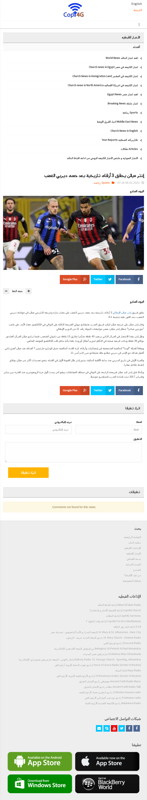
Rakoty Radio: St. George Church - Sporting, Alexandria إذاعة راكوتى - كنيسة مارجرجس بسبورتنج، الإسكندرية (80, 659)
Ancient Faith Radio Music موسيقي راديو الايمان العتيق (110, 681)
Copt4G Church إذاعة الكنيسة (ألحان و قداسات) (115, 610)
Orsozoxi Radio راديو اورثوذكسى (122, 643)
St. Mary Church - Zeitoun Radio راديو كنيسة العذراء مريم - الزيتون (103, 638)
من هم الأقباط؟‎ (132, 575)
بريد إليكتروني (63, 422)
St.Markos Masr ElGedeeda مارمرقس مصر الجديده (112, 654)
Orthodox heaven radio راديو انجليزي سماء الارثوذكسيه (110, 692)
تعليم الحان (135, 542)
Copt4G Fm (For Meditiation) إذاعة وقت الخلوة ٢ (113, 621)
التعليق (137, 439)
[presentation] (109, 473)
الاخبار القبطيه (133, 553)
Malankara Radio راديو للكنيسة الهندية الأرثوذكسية (113, 703)
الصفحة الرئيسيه (132, 537)
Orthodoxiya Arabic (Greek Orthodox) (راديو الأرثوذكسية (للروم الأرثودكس (99, 676)
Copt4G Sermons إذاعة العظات (123, 616)
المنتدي (137, 570)
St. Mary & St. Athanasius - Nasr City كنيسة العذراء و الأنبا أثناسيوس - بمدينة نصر (96, 632)
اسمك (139, 422)
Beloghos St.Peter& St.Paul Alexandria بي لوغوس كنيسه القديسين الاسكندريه (97, 648)
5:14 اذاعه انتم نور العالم (127, 627)
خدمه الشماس (134, 559)
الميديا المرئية (133, 564)
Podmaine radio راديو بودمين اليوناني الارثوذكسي (113, 698)
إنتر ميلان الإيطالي (122, 312)
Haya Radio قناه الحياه (128, 670)
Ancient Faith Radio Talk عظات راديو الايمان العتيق (112, 687)
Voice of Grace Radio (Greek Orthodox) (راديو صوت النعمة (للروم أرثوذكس (98, 665)
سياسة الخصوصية (132, 581)
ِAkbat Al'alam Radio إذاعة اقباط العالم (119, 605)
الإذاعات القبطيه (132, 548)
